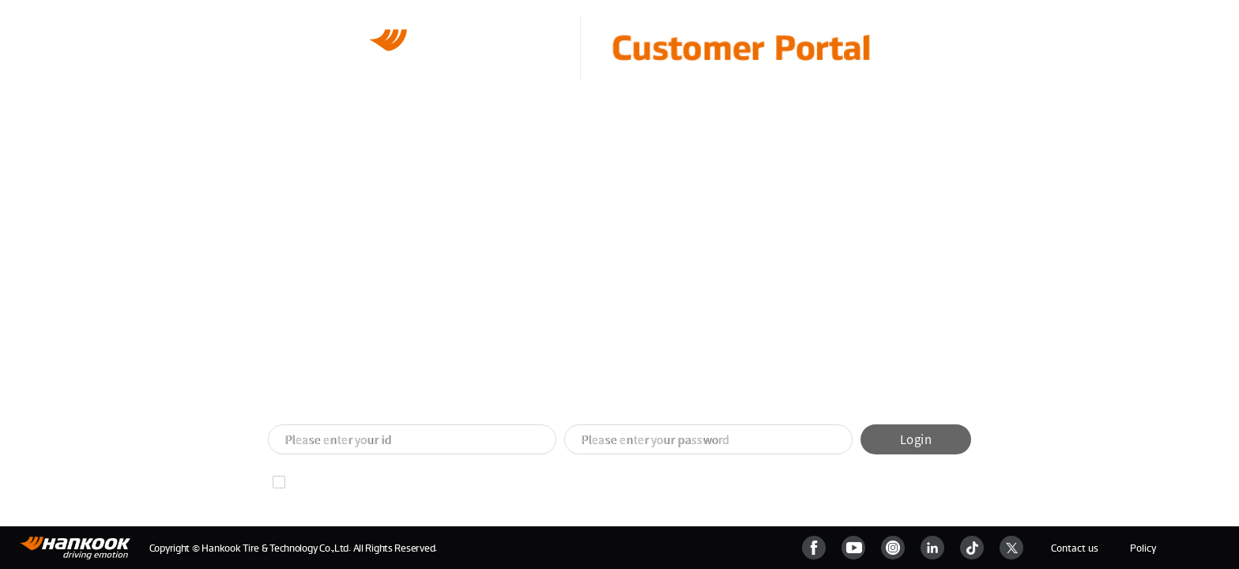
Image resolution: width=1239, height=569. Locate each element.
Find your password (441, 482)
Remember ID (325, 482)
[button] (600, 397)
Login (916, 439)
